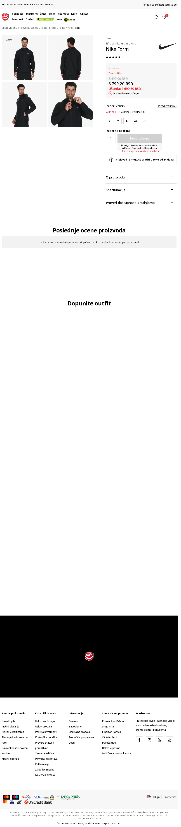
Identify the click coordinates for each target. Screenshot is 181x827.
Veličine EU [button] (112, 111)
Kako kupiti (8, 721)
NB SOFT (95, 823)
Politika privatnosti (46, 732)
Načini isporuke (11, 758)
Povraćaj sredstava (46, 758)
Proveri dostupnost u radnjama (139, 202)
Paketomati (109, 742)
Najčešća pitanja (45, 775)
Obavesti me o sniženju (126, 93)
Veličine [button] (125, 111)
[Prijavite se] (164, 17)
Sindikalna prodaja (79, 732)
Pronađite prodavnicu (81, 737)
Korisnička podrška (46, 737)
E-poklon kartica (111, 732)
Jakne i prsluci (49, 27)
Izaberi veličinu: (116, 106)
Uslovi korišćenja (45, 721)
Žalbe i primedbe (44, 769)
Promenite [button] (170, 797)
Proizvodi (23, 27)
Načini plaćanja (10, 726)
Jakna (62, 27)
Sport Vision (9, 27)
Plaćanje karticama (13, 732)
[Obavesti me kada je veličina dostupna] (145, 121)
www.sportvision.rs (73, 823)
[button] (132, 17)
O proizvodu (139, 177)
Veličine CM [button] (138, 111)
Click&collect (109, 737)
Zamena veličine (44, 753)
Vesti (72, 742)
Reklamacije (42, 764)
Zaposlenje (75, 726)
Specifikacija (139, 189)
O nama (73, 721)
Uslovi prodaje (43, 726)
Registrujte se (168, 4)
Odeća (35, 27)
